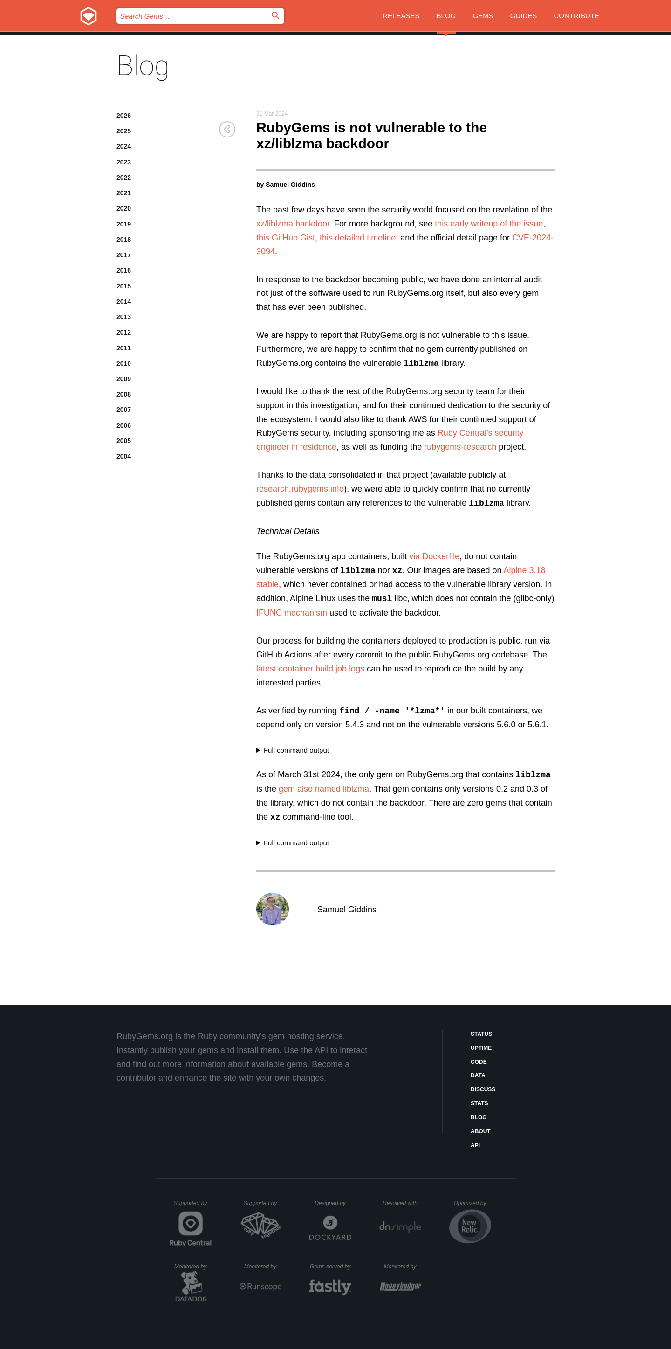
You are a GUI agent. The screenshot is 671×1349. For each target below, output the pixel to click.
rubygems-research (460, 447)
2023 (123, 162)
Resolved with (402, 1203)
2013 (123, 317)
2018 (123, 239)
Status (481, 1034)
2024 (123, 146)
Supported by (193, 1206)
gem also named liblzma (324, 789)
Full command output (296, 750)
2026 (123, 115)
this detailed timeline (358, 237)
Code (479, 1062)
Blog (446, 16)
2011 (123, 348)
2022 (123, 177)
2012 (123, 332)
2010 (123, 363)
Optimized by (472, 1206)
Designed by (333, 1203)
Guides (523, 16)
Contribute (577, 16)
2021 (123, 193)
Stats (479, 1103)
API (475, 1145)
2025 (123, 131)
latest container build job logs (310, 668)
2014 (123, 301)
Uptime (481, 1048)
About (481, 1131)
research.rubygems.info (300, 488)
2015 (123, 286)
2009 (123, 379)
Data (478, 1075)
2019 (123, 224)
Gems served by (330, 1266)
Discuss (483, 1089)
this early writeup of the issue (489, 223)
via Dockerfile (434, 556)
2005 (123, 441)
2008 (123, 394)
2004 (123, 456)
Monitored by (193, 1266)
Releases (401, 16)
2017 (123, 255)
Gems (482, 16)
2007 (123, 409)
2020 (123, 208)
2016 (123, 270)
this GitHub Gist (285, 237)
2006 (123, 425)
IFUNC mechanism (291, 612)
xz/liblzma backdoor (292, 223)
